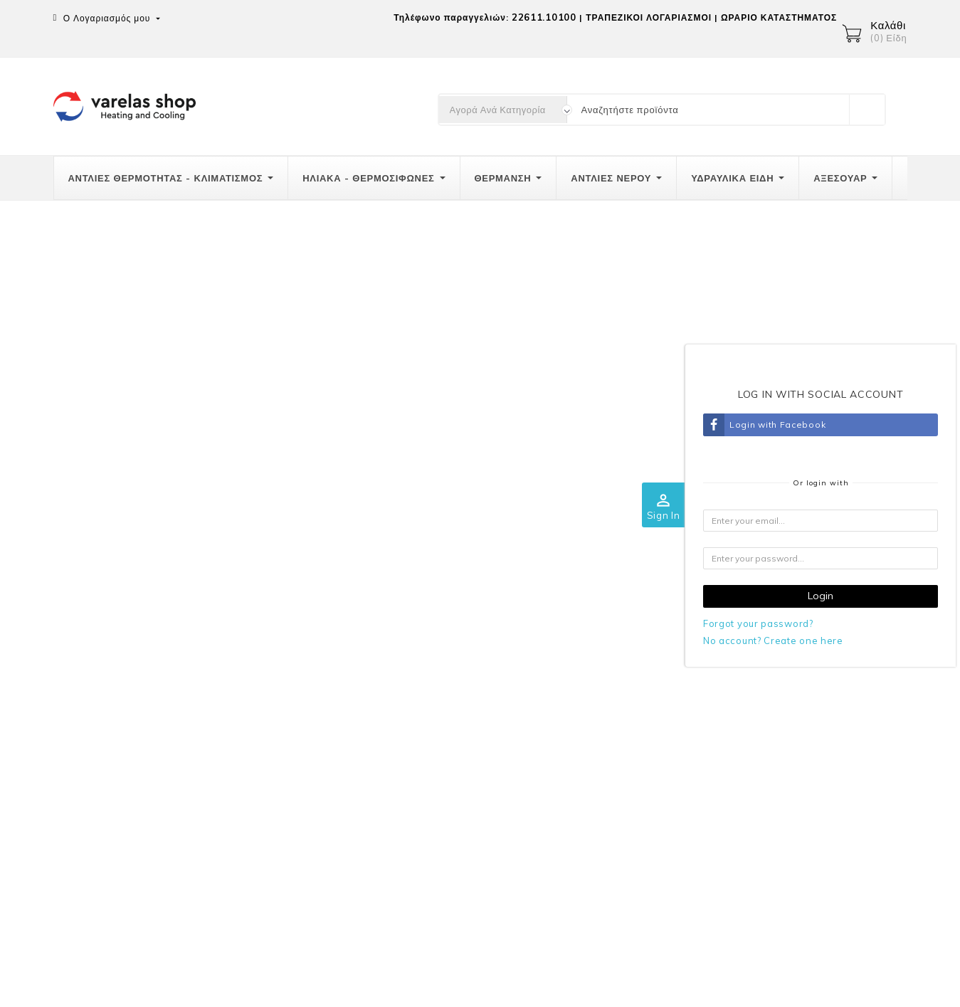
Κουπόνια (829, 834)
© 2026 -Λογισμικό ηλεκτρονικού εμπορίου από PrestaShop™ (200, 987)
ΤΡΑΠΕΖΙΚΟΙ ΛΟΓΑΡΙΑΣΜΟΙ (649, 17)
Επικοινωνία (85, 661)
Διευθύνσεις (834, 805)
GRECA (597, 750)
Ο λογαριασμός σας (849, 661)
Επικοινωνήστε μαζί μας (635, 779)
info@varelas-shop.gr (142, 805)
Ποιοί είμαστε (610, 691)
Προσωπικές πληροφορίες (113, 938)
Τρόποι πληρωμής (392, 721)
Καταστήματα (609, 808)
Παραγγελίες (835, 746)
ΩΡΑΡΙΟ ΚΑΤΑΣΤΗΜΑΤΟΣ (779, 17)
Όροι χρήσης (609, 721)
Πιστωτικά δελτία (845, 775)
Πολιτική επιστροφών (400, 750)
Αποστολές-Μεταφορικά (405, 691)
